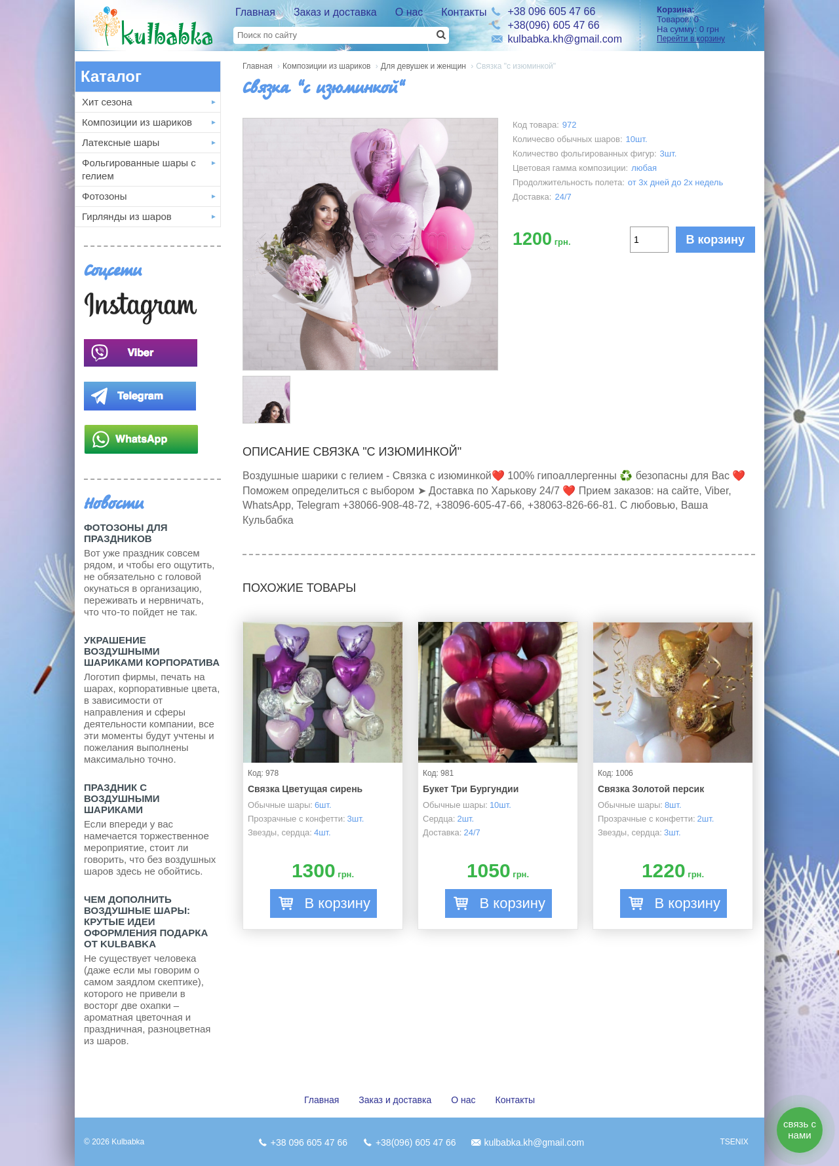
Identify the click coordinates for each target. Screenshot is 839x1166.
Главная (255, 12)
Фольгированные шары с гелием (139, 169)
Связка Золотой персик (651, 789)
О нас (409, 12)
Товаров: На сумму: (706, 24)
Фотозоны (104, 196)
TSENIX (734, 1141)
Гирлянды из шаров (127, 216)
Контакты (463, 12)
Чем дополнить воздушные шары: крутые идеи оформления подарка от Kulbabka (146, 921)
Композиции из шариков (137, 122)
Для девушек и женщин (423, 66)
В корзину (715, 239)
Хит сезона (107, 101)
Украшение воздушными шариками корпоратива (152, 651)
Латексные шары (120, 142)
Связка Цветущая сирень (305, 789)
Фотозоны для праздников (125, 533)
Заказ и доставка (335, 12)
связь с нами (799, 1129)
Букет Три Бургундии (470, 789)
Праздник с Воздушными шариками (122, 798)
